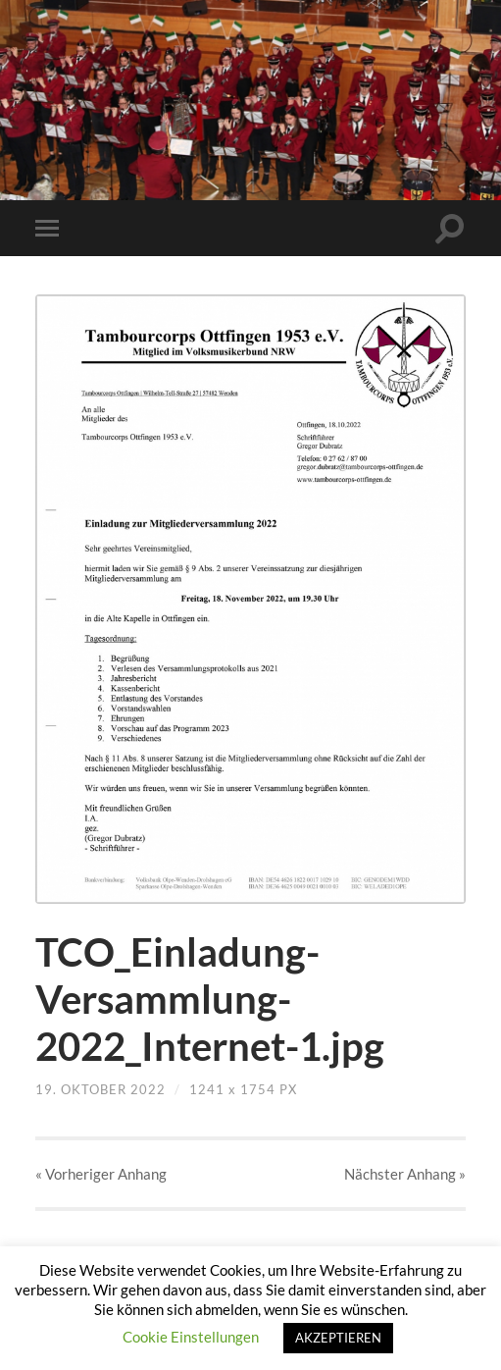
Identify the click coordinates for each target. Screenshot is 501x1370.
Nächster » (405, 1174)
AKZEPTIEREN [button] (338, 1337)
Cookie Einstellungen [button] (191, 1336)
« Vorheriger (101, 1174)
